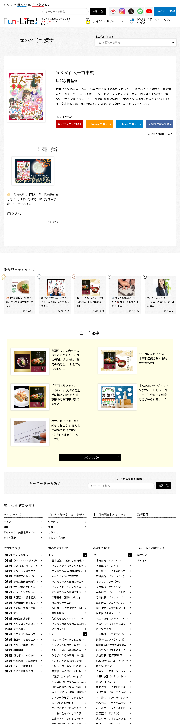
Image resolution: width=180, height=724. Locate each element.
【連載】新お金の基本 (16, 555)
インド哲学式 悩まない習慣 (67, 660)
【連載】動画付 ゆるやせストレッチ (23, 639)
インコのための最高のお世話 (68, 681)
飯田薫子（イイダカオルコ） (112, 571)
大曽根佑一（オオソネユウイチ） (114, 623)
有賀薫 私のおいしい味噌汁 (68, 671)
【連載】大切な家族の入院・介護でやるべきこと (23, 671)
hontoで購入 (129, 124)
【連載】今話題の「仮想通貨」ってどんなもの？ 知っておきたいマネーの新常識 (23, 597)
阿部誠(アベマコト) (107, 666)
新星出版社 (46, 21)
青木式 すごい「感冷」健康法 (68, 692)
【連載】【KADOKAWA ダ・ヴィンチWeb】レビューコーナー (23, 560)
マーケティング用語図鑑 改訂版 (70, 576)
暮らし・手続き (56, 537)
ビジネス (53, 532)
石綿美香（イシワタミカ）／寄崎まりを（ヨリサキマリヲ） (114, 576)
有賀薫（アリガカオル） (109, 565)
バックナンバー (90, 457)
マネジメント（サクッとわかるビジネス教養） (70, 565)
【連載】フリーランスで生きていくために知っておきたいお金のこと (23, 571)
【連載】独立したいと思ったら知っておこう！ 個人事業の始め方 (23, 592)
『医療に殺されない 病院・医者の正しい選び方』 (70, 687)
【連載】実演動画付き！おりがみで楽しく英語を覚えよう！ (23, 602)
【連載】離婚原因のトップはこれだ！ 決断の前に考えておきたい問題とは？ (23, 576)
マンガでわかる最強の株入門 (68, 623)
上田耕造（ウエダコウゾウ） (112, 634)
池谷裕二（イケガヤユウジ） (112, 702)
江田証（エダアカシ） (108, 713)
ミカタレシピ (59, 629)
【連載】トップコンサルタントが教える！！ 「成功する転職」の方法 (23, 623)
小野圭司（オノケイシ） (109, 560)
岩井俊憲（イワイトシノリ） (112, 597)
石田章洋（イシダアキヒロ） (112, 708)
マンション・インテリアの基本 (69, 587)
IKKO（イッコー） (106, 681)
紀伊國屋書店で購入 (160, 124)
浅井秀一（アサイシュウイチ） (113, 671)
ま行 (50, 555)
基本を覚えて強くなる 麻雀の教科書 (70, 560)
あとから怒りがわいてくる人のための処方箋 (70, 708)
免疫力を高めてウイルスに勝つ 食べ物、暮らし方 (70, 618)
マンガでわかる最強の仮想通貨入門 (70, 581)
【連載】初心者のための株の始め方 (23, 655)
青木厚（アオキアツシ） (109, 587)
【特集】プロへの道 (15, 629)
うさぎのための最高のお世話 (68, 655)
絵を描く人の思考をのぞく (66, 645)
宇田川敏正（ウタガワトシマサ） (114, 676)
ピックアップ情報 (165, 11)
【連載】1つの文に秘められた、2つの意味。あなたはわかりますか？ (23, 565)
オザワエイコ (103, 629)
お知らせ (142, 560)
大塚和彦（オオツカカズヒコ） (113, 718)
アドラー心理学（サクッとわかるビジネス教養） (70, 697)
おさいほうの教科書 (63, 702)
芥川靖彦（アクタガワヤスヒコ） (114, 697)
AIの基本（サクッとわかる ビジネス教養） (70, 639)
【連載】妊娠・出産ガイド (18, 666)
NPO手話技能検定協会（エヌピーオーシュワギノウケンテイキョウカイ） (114, 608)
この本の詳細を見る (159, 133)
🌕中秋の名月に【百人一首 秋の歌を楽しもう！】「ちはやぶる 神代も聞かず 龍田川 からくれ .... (33, 199)
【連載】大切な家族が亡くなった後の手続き (23, 587)
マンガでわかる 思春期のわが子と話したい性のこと (70, 571)
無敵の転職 (58, 613)
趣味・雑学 (10, 537)
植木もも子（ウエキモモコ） (112, 650)
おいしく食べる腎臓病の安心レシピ (70, 650)
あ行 (50, 634)
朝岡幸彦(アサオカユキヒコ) (111, 645)
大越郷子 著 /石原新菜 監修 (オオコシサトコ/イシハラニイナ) (114, 655)
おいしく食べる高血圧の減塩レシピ (70, 666)
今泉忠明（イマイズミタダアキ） (114, 692)
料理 (6, 527)
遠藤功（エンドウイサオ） (111, 639)
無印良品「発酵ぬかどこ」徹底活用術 (70, 597)
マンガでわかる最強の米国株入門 (70, 592)
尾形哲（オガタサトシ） (109, 613)
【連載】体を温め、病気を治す (21, 660)
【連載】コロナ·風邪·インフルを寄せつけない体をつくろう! (23, 634)
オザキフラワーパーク (108, 581)
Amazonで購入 (99, 124)
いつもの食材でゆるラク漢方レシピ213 (70, 713)
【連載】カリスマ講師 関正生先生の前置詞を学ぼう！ (23, 645)
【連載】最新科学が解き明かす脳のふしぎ (23, 608)
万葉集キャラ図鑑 (61, 602)
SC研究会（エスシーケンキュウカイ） (114, 660)
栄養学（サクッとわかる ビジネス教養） (70, 676)
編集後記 (142, 555)
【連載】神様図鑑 (13, 650)
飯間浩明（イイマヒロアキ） (112, 687)
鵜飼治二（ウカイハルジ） (111, 602)
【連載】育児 (11, 613)
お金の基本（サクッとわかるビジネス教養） (70, 718)
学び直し (17, 213)
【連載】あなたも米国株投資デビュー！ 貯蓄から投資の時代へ (23, 581)
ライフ (7, 521)
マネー (52, 527)
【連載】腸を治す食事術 (17, 618)
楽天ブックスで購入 (70, 124)
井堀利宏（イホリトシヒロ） (112, 592)
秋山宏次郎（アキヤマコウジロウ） (114, 618)
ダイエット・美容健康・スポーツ (22, 532)
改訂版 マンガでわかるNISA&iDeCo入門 (70, 608)
